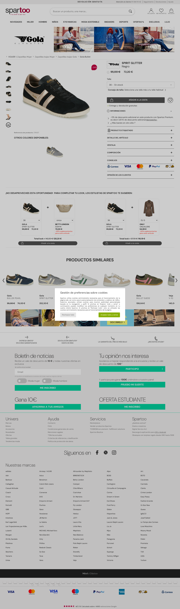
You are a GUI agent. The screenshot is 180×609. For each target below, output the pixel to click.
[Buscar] (130, 11)
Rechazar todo (68, 315)
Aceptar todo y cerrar (109, 315)
